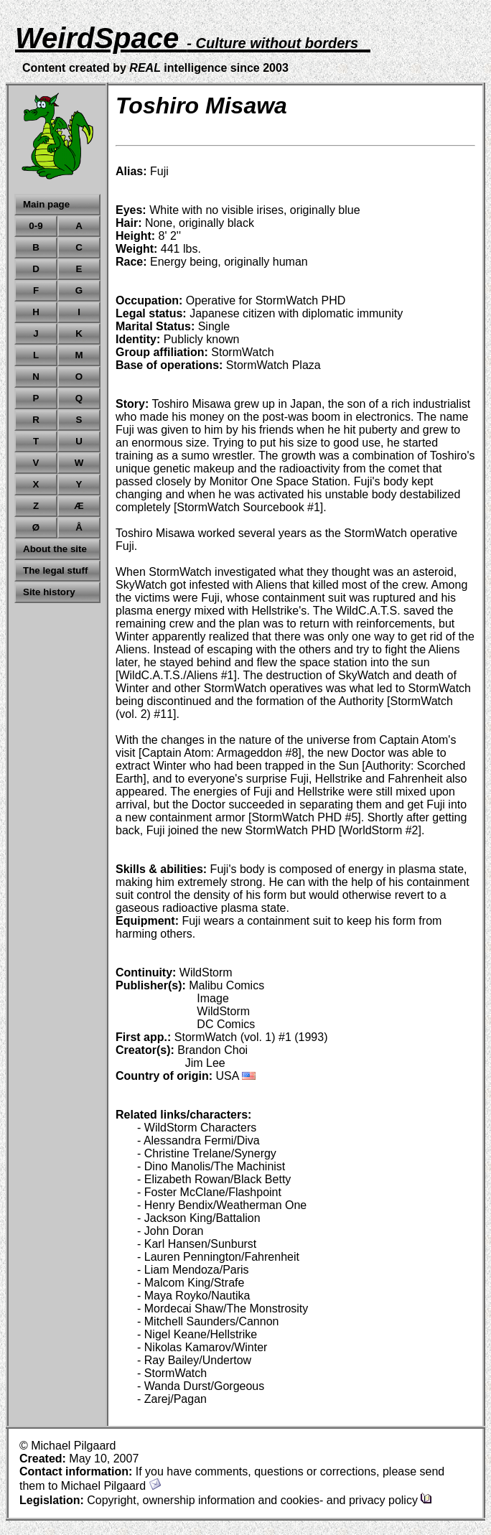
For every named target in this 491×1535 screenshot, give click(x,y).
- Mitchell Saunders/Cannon (208, 1321)
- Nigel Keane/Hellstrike (197, 1334)
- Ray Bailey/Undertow (194, 1360)
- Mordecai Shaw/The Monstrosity (222, 1308)
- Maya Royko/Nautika (193, 1295)
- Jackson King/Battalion (199, 1218)
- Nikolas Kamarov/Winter (202, 1347)
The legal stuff (55, 570)
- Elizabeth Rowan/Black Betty (214, 1179)
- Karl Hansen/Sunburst (196, 1244)
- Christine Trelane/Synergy (206, 1153)
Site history (49, 592)
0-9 (35, 225)
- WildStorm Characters (196, 1127)
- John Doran (170, 1231)
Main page (46, 204)
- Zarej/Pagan (172, 1399)
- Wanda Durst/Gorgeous (200, 1386)
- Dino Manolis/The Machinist (211, 1166)
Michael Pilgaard (111, 1486)
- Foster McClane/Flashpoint (209, 1192)
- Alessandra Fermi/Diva (198, 1140)
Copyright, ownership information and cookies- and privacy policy (259, 1500)
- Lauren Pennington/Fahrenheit (218, 1257)
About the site (55, 548)
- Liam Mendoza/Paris (193, 1270)
